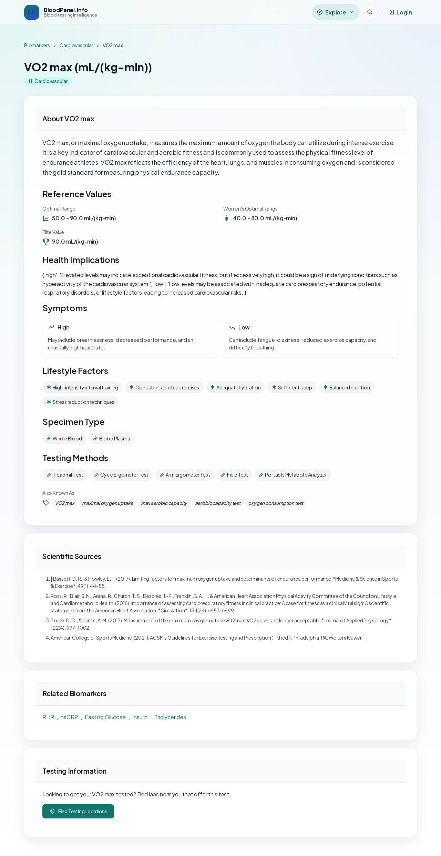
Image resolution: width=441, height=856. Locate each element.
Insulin (139, 717)
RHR (48, 717)
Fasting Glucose (105, 717)
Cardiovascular (76, 45)
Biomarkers (37, 45)
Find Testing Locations (78, 811)
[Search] (370, 12)
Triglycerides (170, 717)
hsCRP (69, 717)
